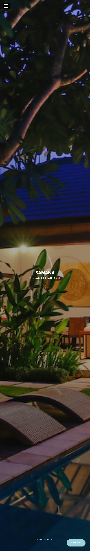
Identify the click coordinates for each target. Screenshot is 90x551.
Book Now (76, 543)
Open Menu (6, 6)
